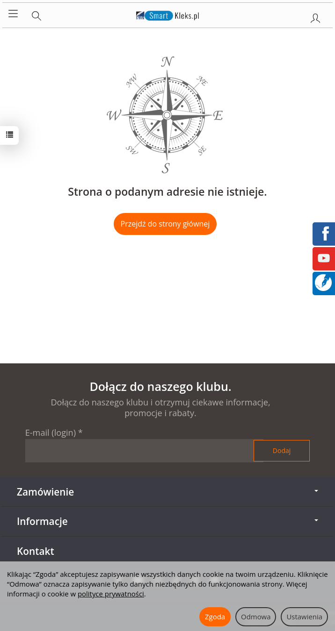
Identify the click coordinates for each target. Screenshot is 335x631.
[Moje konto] (315, 16)
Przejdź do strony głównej (165, 224)
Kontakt (35, 551)
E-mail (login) (50, 432)
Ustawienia (304, 616)
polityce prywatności (111, 593)
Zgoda (215, 616)
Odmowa (255, 616)
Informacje (167, 521)
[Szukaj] (36, 14)
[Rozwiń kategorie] (13, 14)
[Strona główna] (167, 14)
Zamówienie (167, 491)
